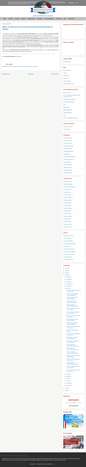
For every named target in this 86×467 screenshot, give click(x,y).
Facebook (18, 56)
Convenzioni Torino (67, 221)
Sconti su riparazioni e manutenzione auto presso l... (72, 345)
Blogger (54, 464)
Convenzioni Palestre (67, 172)
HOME (4, 18)
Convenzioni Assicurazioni (68, 159)
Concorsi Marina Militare (68, 241)
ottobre (68, 281)
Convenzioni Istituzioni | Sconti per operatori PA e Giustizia (15, 455)
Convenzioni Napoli (67, 205)
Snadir (64, 115)
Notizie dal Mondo (67, 81)
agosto (68, 286)
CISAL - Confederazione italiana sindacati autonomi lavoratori (71, 95)
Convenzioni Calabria (67, 181)
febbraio (68, 383)
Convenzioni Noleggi (67, 170)
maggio (68, 376)
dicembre (68, 277)
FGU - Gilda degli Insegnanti (68, 102)
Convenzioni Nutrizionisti (68, 151)
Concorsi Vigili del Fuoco (68, 259)
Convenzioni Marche (67, 200)
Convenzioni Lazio (67, 192)
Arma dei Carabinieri (67, 92)
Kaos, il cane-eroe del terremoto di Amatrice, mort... (73, 290)
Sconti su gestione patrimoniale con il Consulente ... (72, 312)
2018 (66, 275)
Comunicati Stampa (67, 70)
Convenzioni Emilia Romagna (69, 187)
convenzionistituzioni (17, 66)
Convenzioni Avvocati (67, 138)
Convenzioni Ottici (67, 154)
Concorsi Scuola (66, 246)
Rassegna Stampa (67, 61)
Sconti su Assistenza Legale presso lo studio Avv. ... (73, 334)
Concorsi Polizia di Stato (68, 235)
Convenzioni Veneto (67, 227)
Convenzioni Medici (67, 162)
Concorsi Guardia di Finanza (68, 249)
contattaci (59, 18)
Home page (30, 74)
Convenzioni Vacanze (67, 167)
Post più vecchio (55, 74)
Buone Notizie (10, 66)
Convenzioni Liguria (67, 195)
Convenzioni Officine (67, 143)
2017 (66, 388)
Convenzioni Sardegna (67, 216)
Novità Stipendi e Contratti (68, 83)
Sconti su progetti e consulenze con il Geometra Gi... (72, 341)
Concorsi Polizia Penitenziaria (69, 243)
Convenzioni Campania (67, 184)
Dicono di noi (71, 18)
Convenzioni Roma (67, 213)
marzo (67, 381)
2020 (66, 270)
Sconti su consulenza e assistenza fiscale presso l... (73, 370)
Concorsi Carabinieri (67, 238)
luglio (67, 288)
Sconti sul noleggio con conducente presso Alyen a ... (72, 305)
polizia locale (35, 66)
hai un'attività (31, 18)
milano (30, 66)
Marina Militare (66, 107)
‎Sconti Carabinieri (66, 129)
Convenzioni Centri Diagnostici (69, 156)
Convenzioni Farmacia (67, 164)
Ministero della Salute (67, 110)
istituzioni (39, 18)
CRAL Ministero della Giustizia (69, 99)
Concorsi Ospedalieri (67, 257)
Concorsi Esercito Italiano (68, 254)
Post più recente (6, 74)
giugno (67, 374)
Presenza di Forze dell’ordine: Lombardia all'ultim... (72, 323)
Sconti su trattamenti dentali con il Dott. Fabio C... (73, 309)
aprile (67, 378)
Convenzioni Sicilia (67, 219)
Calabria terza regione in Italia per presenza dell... (73, 327)
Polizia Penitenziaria (67, 112)
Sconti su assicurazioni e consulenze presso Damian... (72, 352)
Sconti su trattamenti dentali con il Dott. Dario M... (73, 367)
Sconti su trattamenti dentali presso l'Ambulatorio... (72, 294)
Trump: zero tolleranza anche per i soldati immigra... (73, 356)
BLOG (65, 18)
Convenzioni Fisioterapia (68, 146)
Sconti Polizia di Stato (68, 126)
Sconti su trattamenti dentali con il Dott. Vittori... (73, 359)
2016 (66, 390)
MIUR (64, 104)
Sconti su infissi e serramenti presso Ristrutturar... (72, 338)
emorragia (24, 66)
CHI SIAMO (10, 18)
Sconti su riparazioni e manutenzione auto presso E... (73, 363)
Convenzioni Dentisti (67, 140)
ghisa (28, 66)
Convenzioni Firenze (67, 189)
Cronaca (65, 73)
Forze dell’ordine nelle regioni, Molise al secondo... (72, 319)
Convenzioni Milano (67, 203)
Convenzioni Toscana (67, 224)
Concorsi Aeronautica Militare (69, 251)
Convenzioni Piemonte (68, 208)
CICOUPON (17, 18)
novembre (68, 279)
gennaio (68, 385)
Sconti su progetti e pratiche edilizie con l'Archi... (72, 298)
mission (23, 18)
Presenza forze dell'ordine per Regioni (72, 330)
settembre (68, 284)
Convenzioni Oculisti (67, 148)
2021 (66, 268)
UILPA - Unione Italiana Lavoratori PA (70, 118)
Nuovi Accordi (66, 78)
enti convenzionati (49, 18)
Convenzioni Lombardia (68, 197)
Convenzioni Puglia (67, 211)
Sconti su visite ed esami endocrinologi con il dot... (72, 301)
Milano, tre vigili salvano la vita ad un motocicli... (73, 316)
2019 (66, 273)
